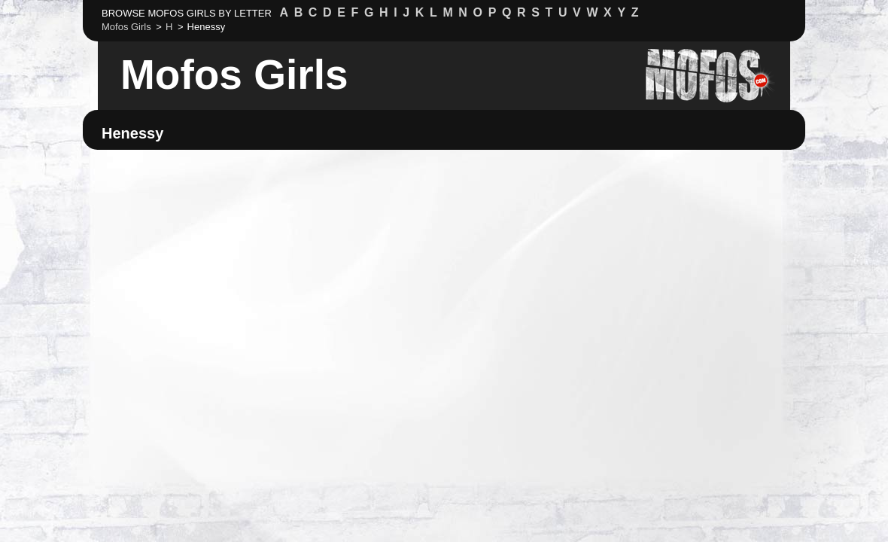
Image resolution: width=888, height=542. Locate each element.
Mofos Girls (234, 74)
